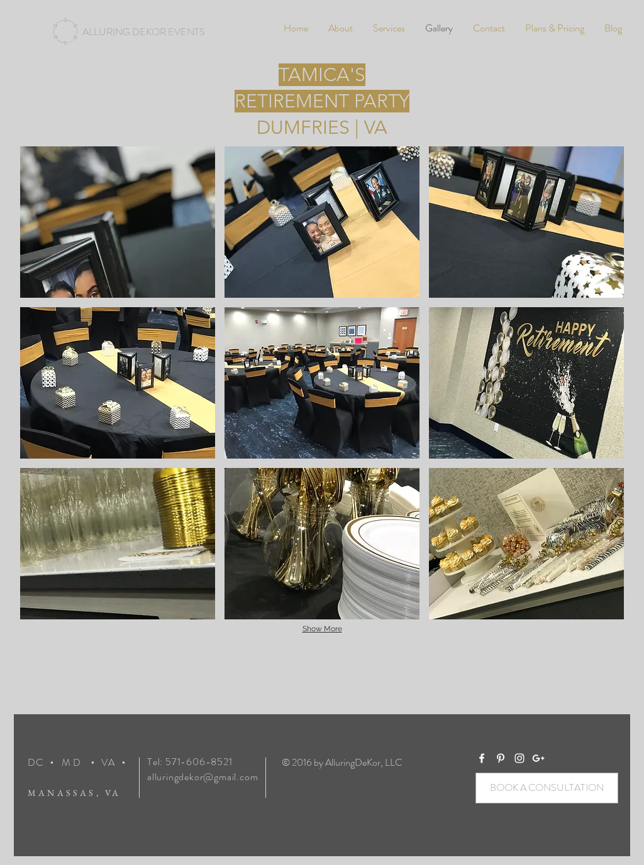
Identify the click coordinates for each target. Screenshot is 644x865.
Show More (322, 628)
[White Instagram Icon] (519, 758)
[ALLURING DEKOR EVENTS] (144, 32)
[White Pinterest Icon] (500, 758)
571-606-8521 (199, 761)
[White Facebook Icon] (481, 758)
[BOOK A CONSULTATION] (546, 788)
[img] (117, 222)
